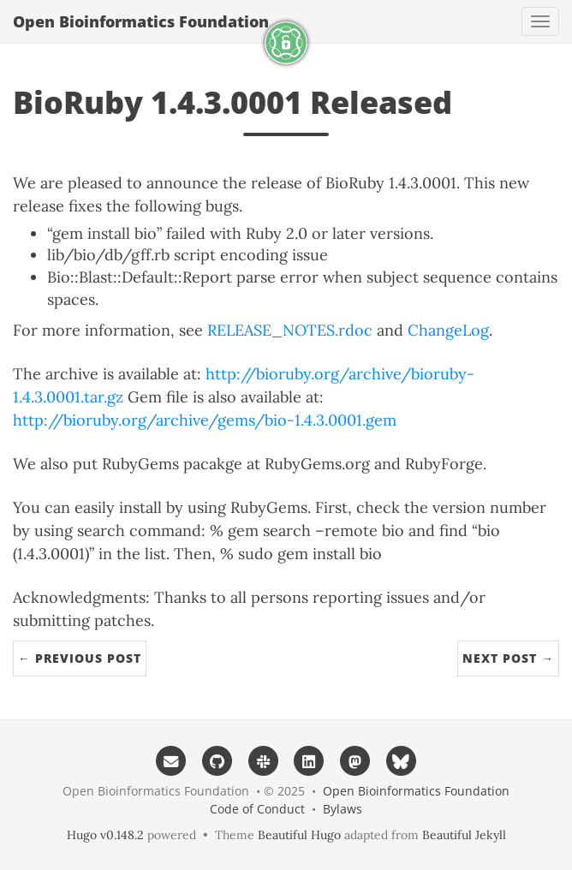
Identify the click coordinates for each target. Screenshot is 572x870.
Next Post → (508, 658)
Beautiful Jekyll (464, 835)
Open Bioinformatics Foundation (141, 21)
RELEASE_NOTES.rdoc (289, 330)
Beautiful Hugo (299, 835)
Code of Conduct (257, 809)
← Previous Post (79, 658)
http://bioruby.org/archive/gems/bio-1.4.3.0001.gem (204, 420)
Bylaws (342, 809)
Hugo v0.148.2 (105, 835)
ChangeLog (448, 330)
